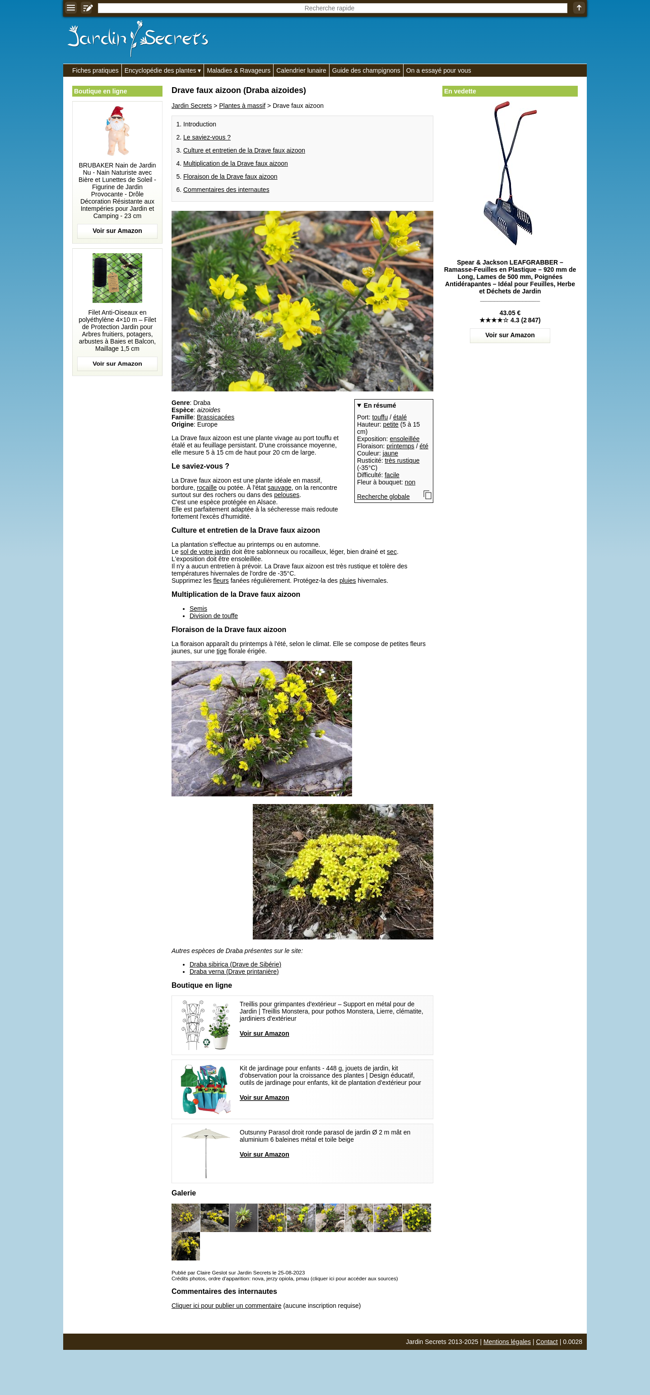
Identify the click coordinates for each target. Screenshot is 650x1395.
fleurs (221, 580)
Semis (198, 608)
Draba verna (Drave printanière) (234, 971)
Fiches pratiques (95, 70)
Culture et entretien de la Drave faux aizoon (244, 150)
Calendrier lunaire (301, 70)
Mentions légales (507, 1341)
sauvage (280, 487)
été (424, 446)
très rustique (402, 460)
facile (392, 475)
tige (222, 651)
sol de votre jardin (205, 551)
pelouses (286, 494)
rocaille (207, 487)
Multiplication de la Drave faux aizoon (235, 163)
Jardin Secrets (192, 105)
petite (391, 424)
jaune (390, 453)
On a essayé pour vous (438, 70)
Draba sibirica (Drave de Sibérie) (235, 964)
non (410, 482)
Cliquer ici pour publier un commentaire (227, 1305)
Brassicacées (215, 417)
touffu (380, 417)
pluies (347, 580)
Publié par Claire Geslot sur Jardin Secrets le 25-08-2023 (238, 1272)
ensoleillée (404, 438)
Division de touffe (214, 615)
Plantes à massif (242, 105)
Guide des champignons (366, 70)
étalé (400, 417)
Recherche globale (383, 496)
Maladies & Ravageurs (238, 70)
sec (392, 551)
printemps (400, 446)
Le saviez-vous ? (207, 137)
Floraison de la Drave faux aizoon (230, 176)
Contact (547, 1341)
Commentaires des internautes (226, 189)
